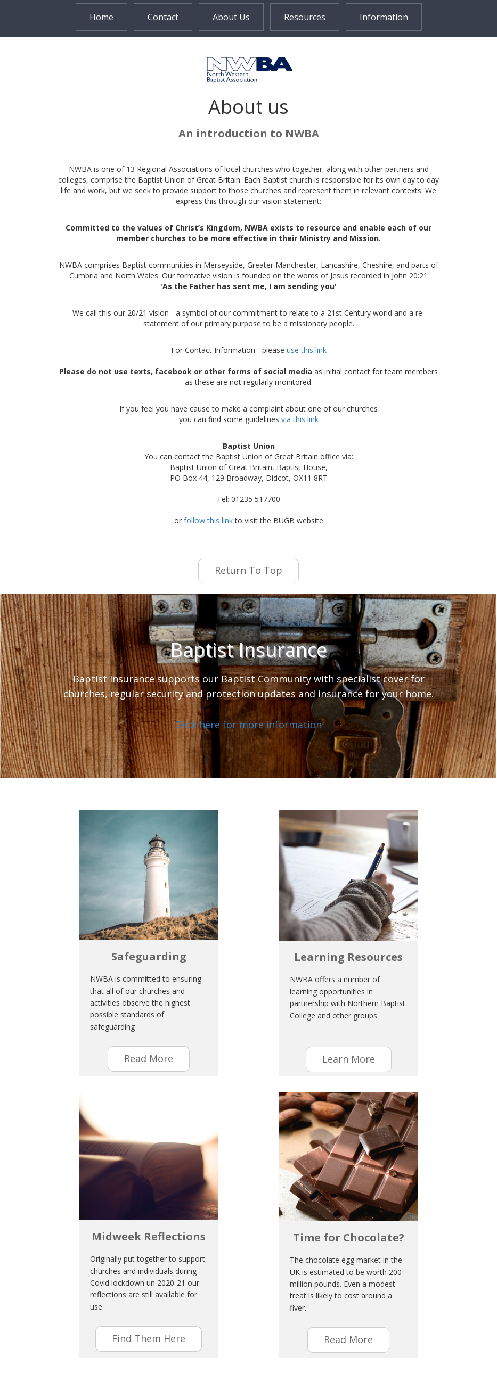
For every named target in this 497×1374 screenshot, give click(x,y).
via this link (300, 419)
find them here (148, 1338)
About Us (231, 17)
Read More (348, 1339)
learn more (348, 1058)
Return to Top (248, 570)
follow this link (208, 520)
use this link (307, 350)
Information (384, 17)
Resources (304, 17)
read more (148, 1058)
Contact (163, 17)
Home (101, 17)
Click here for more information (248, 724)
